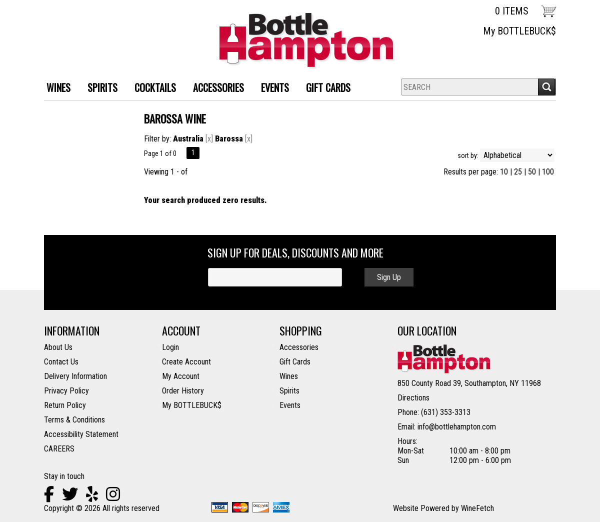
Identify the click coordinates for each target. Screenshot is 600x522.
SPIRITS (98, 89)
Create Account (186, 361)
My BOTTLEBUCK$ (519, 31)
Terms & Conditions (74, 419)
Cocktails (151, 89)
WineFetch (477, 508)
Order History (183, 391)
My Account (181, 376)
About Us (58, 347)
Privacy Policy (66, 391)
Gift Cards (328, 87)
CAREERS (59, 449)
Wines (289, 376)
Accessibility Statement (81, 434)
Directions (414, 397)
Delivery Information (75, 376)
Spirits (290, 391)
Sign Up (389, 277)
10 (504, 171)
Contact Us (61, 361)
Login (170, 347)
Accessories (299, 347)
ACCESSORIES (214, 89)
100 (548, 171)
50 (532, 171)
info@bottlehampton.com (457, 427)
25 (518, 171)
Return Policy (65, 405)
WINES (55, 89)
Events (275, 87)
